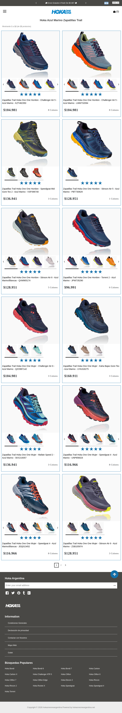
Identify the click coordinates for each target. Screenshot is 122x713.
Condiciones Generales (17, 623)
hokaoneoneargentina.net (84, 707)
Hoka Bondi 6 (38, 669)
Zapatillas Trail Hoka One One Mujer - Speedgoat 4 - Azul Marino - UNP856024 (90, 456)
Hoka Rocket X (39, 686)
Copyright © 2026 (35, 707)
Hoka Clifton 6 (94, 674)
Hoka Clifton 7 (10, 680)
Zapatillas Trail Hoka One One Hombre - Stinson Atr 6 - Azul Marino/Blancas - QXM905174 (30, 279)
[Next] (85, 3)
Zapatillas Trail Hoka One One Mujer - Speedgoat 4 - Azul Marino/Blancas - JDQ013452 (29, 545)
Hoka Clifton (66, 674)
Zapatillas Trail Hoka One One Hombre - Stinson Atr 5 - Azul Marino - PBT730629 (91, 190)
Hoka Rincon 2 (11, 686)
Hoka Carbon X (11, 674)
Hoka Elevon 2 (67, 680)
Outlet (10, 653)
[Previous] (36, 3)
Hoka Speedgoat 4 (96, 686)
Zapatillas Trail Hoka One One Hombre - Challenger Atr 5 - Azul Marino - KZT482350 (29, 101)
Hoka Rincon (94, 680)
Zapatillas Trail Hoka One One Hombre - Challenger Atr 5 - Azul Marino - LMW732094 (90, 101)
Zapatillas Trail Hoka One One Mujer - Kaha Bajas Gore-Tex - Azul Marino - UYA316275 (91, 367)
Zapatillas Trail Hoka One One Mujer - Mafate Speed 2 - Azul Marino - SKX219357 (28, 456)
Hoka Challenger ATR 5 (42, 674)
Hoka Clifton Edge (40, 680)
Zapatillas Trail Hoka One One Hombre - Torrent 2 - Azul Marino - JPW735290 (89, 279)
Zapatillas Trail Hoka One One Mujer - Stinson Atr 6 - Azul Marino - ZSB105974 (90, 545)
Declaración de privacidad (18, 630)
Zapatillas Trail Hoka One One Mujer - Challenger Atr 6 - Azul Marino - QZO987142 (28, 367)
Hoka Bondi (9, 669)
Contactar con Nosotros (17, 638)
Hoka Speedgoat (67, 686)
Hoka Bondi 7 (66, 669)
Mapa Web (12, 645)
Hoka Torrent (10, 691)
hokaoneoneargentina (52, 707)
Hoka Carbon (94, 669)
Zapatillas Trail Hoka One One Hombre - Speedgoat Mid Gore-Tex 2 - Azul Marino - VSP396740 (28, 190)
